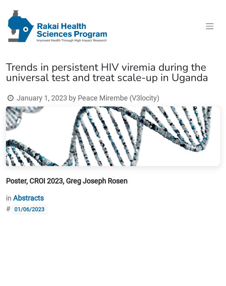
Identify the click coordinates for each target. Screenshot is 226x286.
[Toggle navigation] (209, 26)
